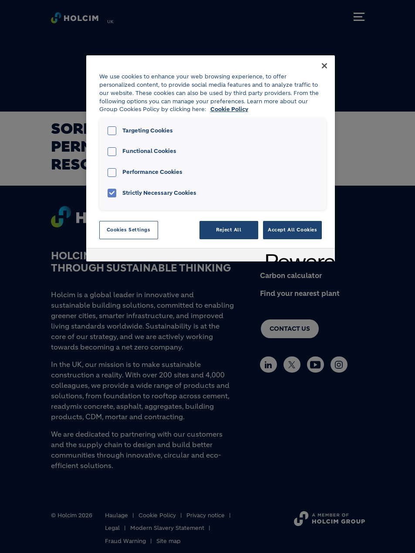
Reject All (229, 230)
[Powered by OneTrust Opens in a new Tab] (297, 256)
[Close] (324, 65)
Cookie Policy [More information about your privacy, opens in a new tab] (229, 109)
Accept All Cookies (292, 230)
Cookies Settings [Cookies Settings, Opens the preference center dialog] (129, 230)
